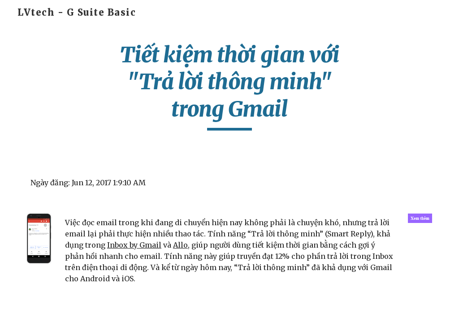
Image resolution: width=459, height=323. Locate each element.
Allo (180, 244)
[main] (229, 86)
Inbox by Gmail (134, 244)
